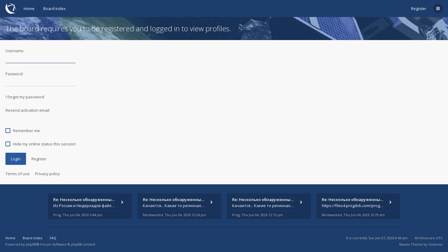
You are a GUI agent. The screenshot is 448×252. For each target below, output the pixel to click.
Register (418, 8)
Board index (54, 8)
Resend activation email (27, 110)
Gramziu (435, 244)
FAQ (53, 238)
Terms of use (17, 173)
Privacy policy (47, 173)
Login (16, 159)
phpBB (31, 244)
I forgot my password (24, 97)
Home (29, 8)
